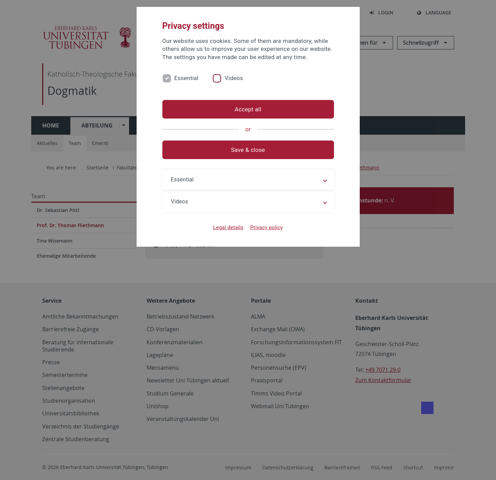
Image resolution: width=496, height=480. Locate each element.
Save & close (248, 149)
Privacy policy (266, 227)
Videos (233, 78)
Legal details (228, 227)
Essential (186, 78)
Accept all (248, 109)
